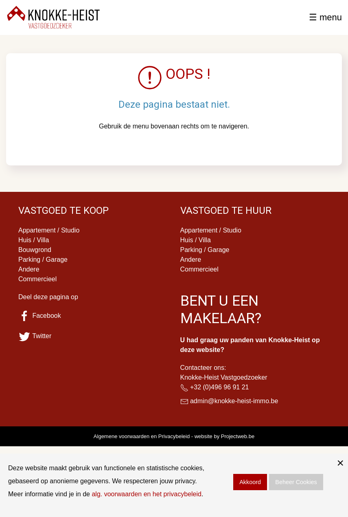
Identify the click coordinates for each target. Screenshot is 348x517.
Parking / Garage (43, 259)
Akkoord (250, 482)
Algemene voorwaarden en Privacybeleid (142, 436)
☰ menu (325, 17)
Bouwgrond (34, 249)
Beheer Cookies (296, 482)
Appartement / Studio (48, 230)
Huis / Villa (33, 240)
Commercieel (37, 279)
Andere (28, 269)
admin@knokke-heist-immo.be (234, 401)
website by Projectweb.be (224, 436)
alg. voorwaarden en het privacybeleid (146, 494)
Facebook (39, 315)
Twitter (34, 335)
